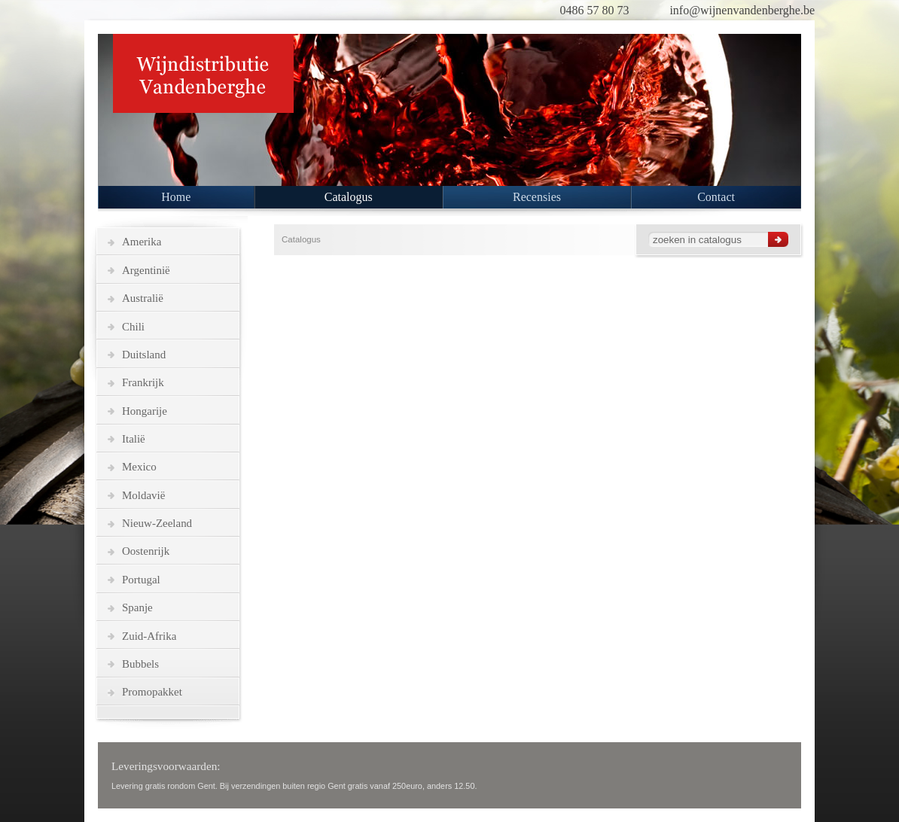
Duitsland (144, 355)
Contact (716, 196)
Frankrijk (143, 382)
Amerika (141, 242)
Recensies (537, 196)
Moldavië (143, 495)
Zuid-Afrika (149, 636)
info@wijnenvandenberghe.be (742, 10)
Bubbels (140, 664)
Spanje (137, 607)
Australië (142, 298)
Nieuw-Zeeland (157, 523)
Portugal (141, 580)
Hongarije (144, 411)
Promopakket (152, 692)
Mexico (139, 467)
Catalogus (349, 196)
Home (175, 196)
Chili (133, 327)
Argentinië (146, 270)
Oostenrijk (145, 551)
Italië (133, 439)
